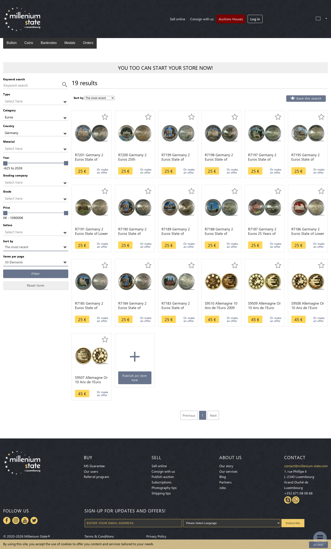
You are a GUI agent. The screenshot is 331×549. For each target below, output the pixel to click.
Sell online (177, 19)
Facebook (6, 520)
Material (9, 141)
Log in (255, 19)
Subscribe (293, 523)
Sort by (8, 241)
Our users (91, 471)
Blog (222, 476)
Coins (28, 43)
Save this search (309, 98)
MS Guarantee (94, 466)
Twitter (34, 520)
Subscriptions (161, 482)
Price (6, 207)
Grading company (15, 175)
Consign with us (202, 19)
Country (8, 126)
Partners (225, 482)
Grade (7, 191)
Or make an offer (102, 170)
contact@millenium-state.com (306, 466)
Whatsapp (295, 500)
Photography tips (164, 487)
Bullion (12, 43)
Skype (287, 500)
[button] (35, 101)
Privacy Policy (156, 536)
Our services (228, 471)
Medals (69, 43)
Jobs (222, 487)
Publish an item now (134, 378)
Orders (88, 43)
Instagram (15, 520)
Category (9, 110)
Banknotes (49, 43)
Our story (226, 466)
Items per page (13, 256)
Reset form (35, 285)
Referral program (96, 476)
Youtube (24, 520)
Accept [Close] (318, 544)
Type (6, 94)
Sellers (7, 225)
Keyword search (14, 79)
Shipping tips (161, 493)
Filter (35, 273)
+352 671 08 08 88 (298, 493)
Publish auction (163, 476)
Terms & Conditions (99, 536)
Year (6, 157)
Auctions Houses (231, 19)
